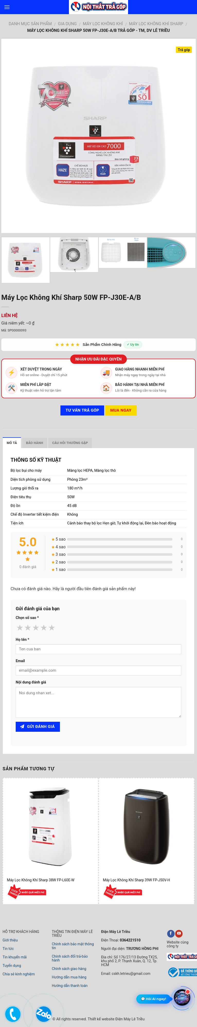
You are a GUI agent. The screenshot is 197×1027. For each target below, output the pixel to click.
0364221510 (130, 940)
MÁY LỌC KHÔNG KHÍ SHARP (156, 23)
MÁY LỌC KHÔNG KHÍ (103, 23)
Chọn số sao (27, 618)
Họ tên (22, 639)
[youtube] (179, 934)
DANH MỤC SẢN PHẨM (30, 23)
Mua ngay (120, 410)
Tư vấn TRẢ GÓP (82, 410)
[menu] (7, 7)
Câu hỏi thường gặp (70, 443)
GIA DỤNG (67, 23)
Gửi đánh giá (37, 726)
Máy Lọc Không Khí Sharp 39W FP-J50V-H (136, 880)
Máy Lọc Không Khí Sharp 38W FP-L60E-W (40, 880)
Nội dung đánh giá (31, 682)
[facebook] (171, 934)
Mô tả (12, 443)
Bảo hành (34, 443)
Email (20, 661)
